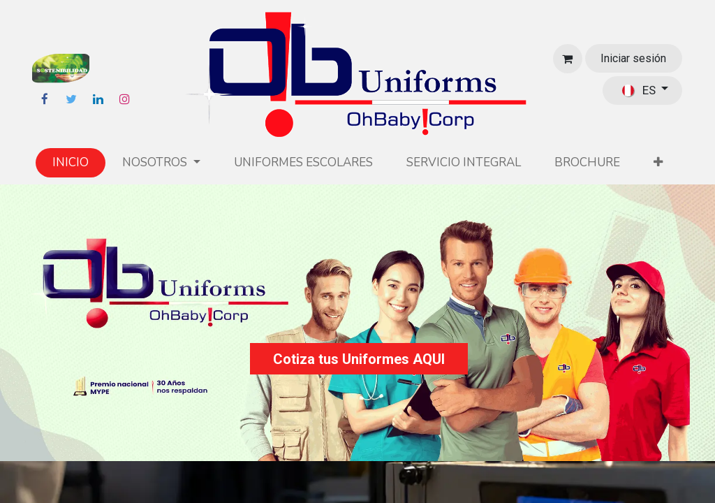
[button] (658, 162)
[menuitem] (70, 162)
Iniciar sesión (633, 58)
